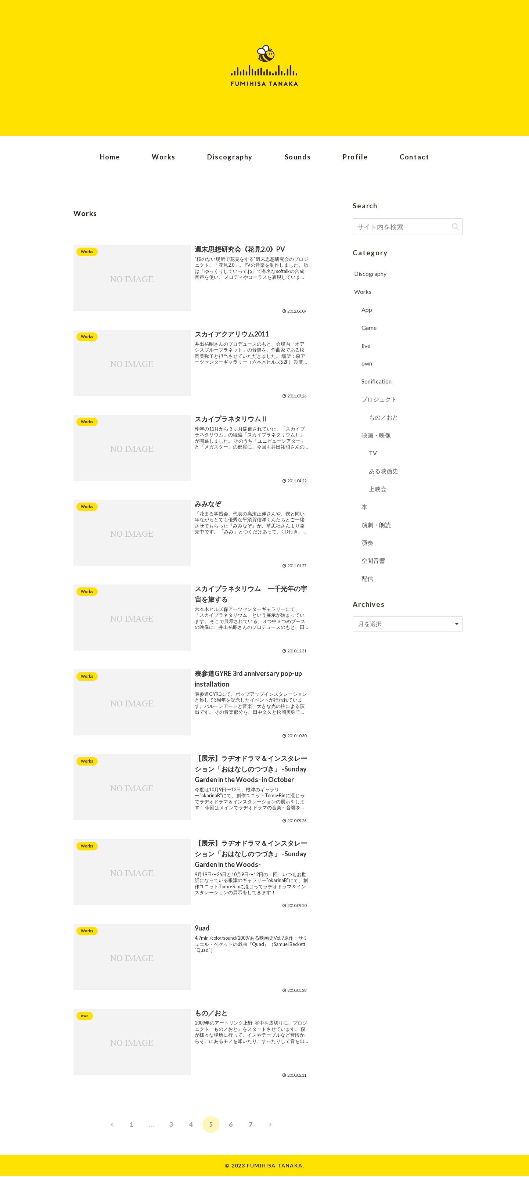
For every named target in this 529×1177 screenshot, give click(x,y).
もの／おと (383, 417)
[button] (455, 226)
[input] (408, 226)
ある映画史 (383, 470)
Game (369, 327)
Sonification (376, 381)
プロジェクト (379, 399)
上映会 (377, 488)
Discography (370, 273)
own (366, 363)
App (366, 309)
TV (373, 452)
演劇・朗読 (376, 524)
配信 (367, 578)
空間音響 (373, 560)
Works (362, 291)
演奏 (367, 542)
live (365, 345)
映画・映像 (376, 435)
